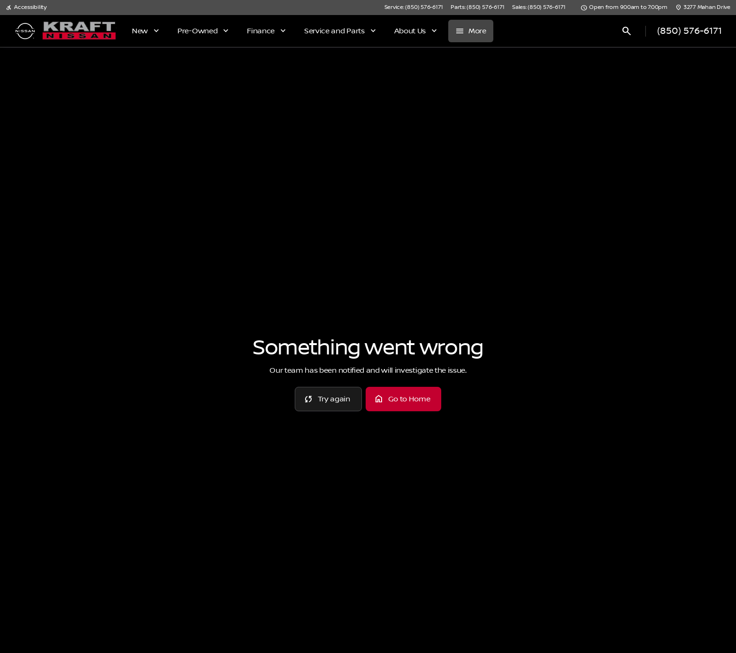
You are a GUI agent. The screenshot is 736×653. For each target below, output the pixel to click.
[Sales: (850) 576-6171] (538, 7)
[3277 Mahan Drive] (702, 7)
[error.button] (328, 399)
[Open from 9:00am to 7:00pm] (624, 7)
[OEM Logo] (25, 31)
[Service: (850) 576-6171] (414, 7)
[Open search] (626, 30)
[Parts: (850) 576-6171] (477, 7)
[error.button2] (404, 399)
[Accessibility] (26, 7)
